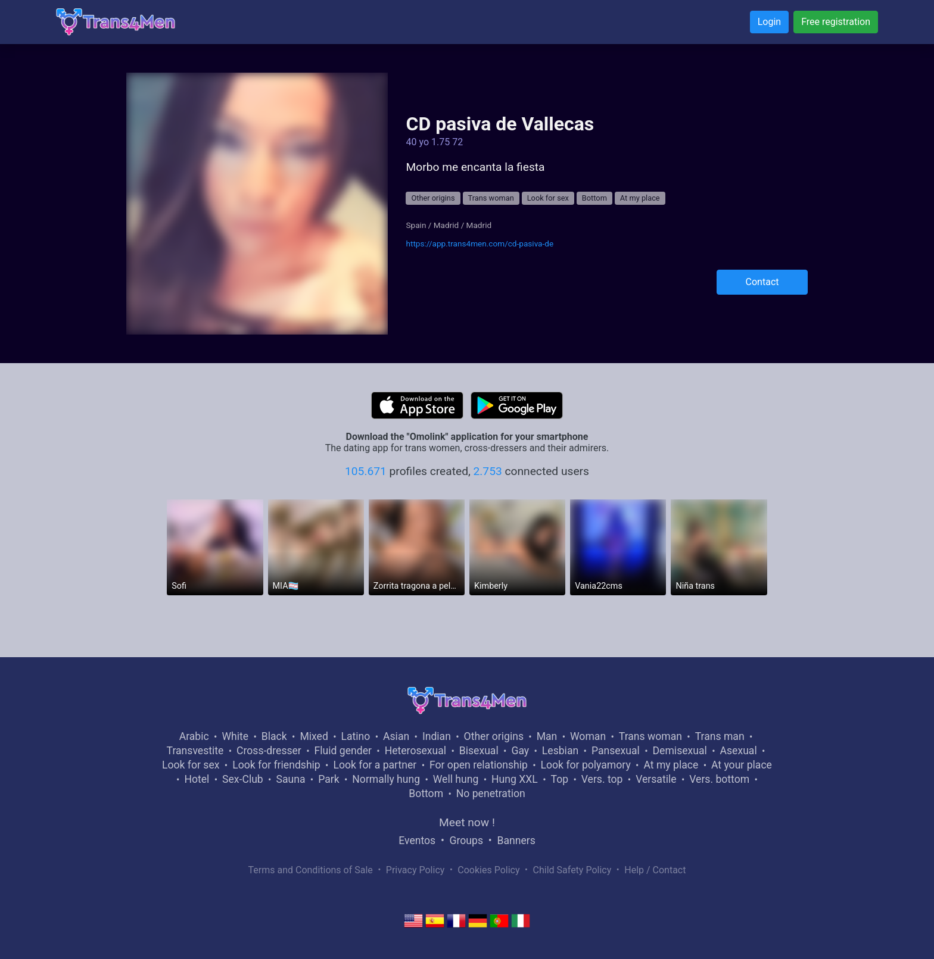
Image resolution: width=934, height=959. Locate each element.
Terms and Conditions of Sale (310, 870)
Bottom (594, 197)
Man (547, 736)
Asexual (738, 751)
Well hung (456, 779)
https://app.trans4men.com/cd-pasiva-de (479, 243)
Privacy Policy (415, 870)
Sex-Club (242, 779)
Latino (356, 736)
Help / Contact (655, 870)
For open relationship (478, 765)
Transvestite (195, 751)
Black (274, 736)
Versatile (656, 779)
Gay (520, 751)
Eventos (416, 840)
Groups (466, 840)
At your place (741, 765)
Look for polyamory (586, 765)
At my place (640, 197)
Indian (436, 736)
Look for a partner (374, 765)
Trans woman (491, 197)
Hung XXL (514, 779)
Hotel (196, 779)
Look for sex (548, 197)
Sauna (290, 779)
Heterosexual (415, 751)
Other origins (432, 197)
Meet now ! (467, 822)
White (235, 736)
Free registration (835, 21)
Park (328, 779)
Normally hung (386, 779)
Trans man (720, 736)
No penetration (490, 793)
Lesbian (560, 751)
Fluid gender (343, 751)
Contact (762, 282)
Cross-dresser (268, 751)
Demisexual (680, 751)
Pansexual (615, 751)
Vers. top (602, 779)
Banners (516, 840)
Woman (588, 736)
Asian (396, 736)
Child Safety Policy (572, 870)
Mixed (314, 736)
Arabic (194, 736)
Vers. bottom (719, 779)
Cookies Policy (488, 870)
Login (769, 21)
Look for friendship (276, 765)
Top (559, 779)
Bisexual (479, 751)
